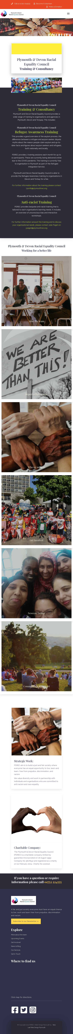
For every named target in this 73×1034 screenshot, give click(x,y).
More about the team (19, 935)
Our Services (15, 950)
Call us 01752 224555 (21, 4)
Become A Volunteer (43, 4)
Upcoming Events (17, 938)
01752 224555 (53, 882)
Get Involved (16, 942)
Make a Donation (54, 7)
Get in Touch (15, 954)
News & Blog (16, 946)
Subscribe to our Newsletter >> (26, 921)
